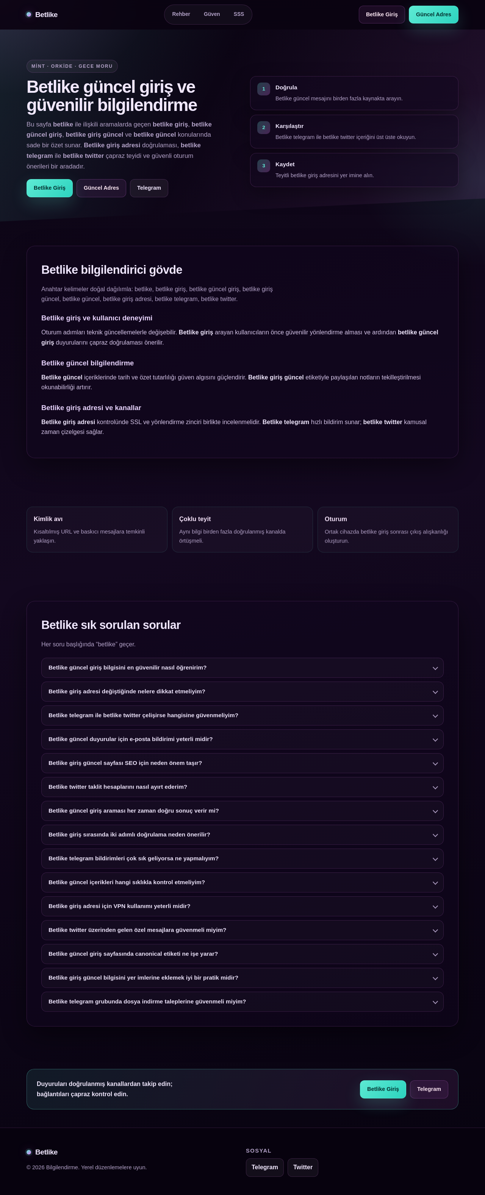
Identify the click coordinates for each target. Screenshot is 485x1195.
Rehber (181, 14)
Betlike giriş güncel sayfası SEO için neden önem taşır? (125, 770)
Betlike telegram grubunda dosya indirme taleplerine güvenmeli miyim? (147, 1008)
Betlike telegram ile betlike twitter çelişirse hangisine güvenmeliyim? (143, 722)
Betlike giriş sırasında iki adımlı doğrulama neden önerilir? (129, 841)
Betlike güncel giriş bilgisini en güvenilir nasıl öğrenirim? (127, 674)
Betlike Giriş (382, 14)
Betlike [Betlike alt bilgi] (42, 1152)
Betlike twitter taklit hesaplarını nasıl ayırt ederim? (117, 794)
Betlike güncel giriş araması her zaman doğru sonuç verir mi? (133, 817)
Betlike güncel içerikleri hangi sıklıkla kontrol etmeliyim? (126, 889)
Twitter (303, 1167)
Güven (212, 14)
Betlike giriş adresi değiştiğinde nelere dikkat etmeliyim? (126, 698)
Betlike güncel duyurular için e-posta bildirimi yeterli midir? (130, 746)
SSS (239, 14)
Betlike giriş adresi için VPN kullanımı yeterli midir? (119, 913)
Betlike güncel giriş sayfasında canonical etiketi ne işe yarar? (133, 961)
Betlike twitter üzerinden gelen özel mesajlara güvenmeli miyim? (137, 937)
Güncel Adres (433, 14)
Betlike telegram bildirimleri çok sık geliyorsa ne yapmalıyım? (133, 865)
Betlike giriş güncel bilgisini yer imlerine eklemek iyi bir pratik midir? (143, 984)
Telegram (149, 188)
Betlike (42, 15)
